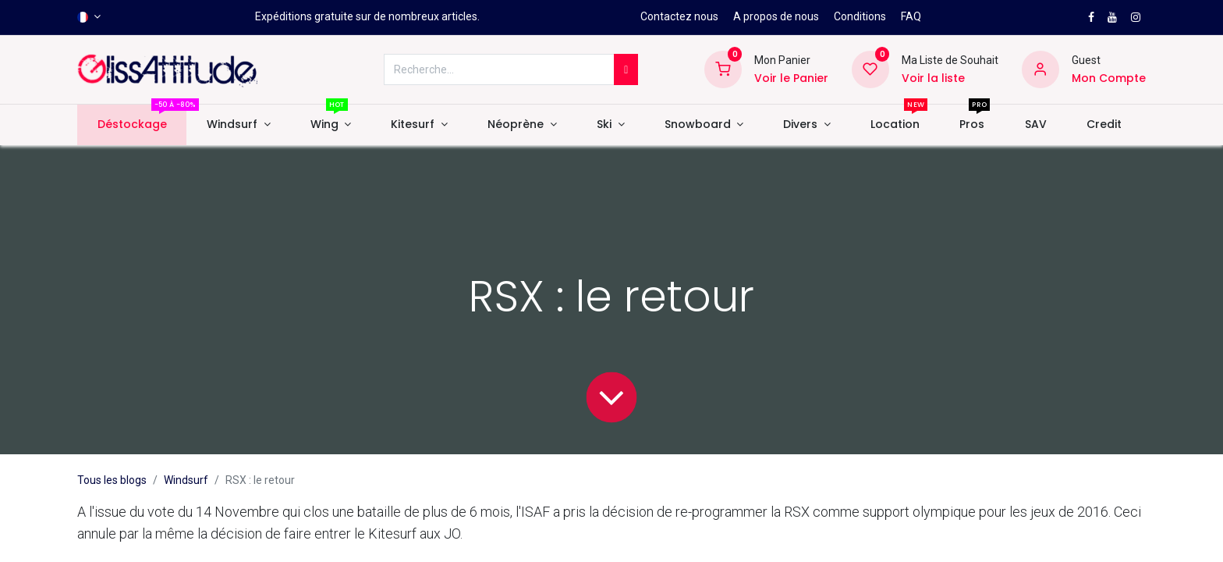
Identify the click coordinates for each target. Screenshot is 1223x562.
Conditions (860, 16)
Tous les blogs (112, 480)
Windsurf (186, 480)
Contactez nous (679, 16)
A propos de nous (776, 16)
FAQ (911, 16)
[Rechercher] (626, 69)
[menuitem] (131, 125)
